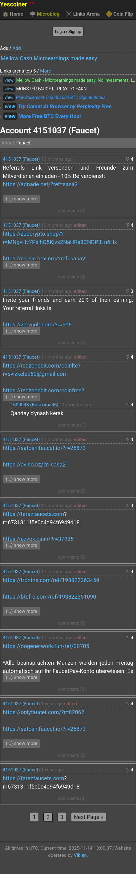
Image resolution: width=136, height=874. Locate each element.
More (45, 71)
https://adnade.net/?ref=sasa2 (40, 184)
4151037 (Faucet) (21, 159)
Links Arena (83, 14)
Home (12, 14)
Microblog (45, 14)
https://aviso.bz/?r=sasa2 (34, 464)
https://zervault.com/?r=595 (37, 324)
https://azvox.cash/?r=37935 (38, 539)
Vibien (80, 855)
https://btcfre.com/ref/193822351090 (49, 596)
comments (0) (72, 211)
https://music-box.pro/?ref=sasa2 (44, 258)
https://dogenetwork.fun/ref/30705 (46, 646)
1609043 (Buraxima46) (34, 404)
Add (16, 48)
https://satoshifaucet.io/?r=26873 (44, 448)
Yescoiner (17, 4)
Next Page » (88, 817)
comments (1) (72, 425)
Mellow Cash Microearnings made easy (49, 58)
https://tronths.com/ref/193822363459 (51, 580)
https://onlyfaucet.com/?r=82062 (43, 712)
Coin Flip (119, 14)
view (9, 80)
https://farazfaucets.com (33, 514)
